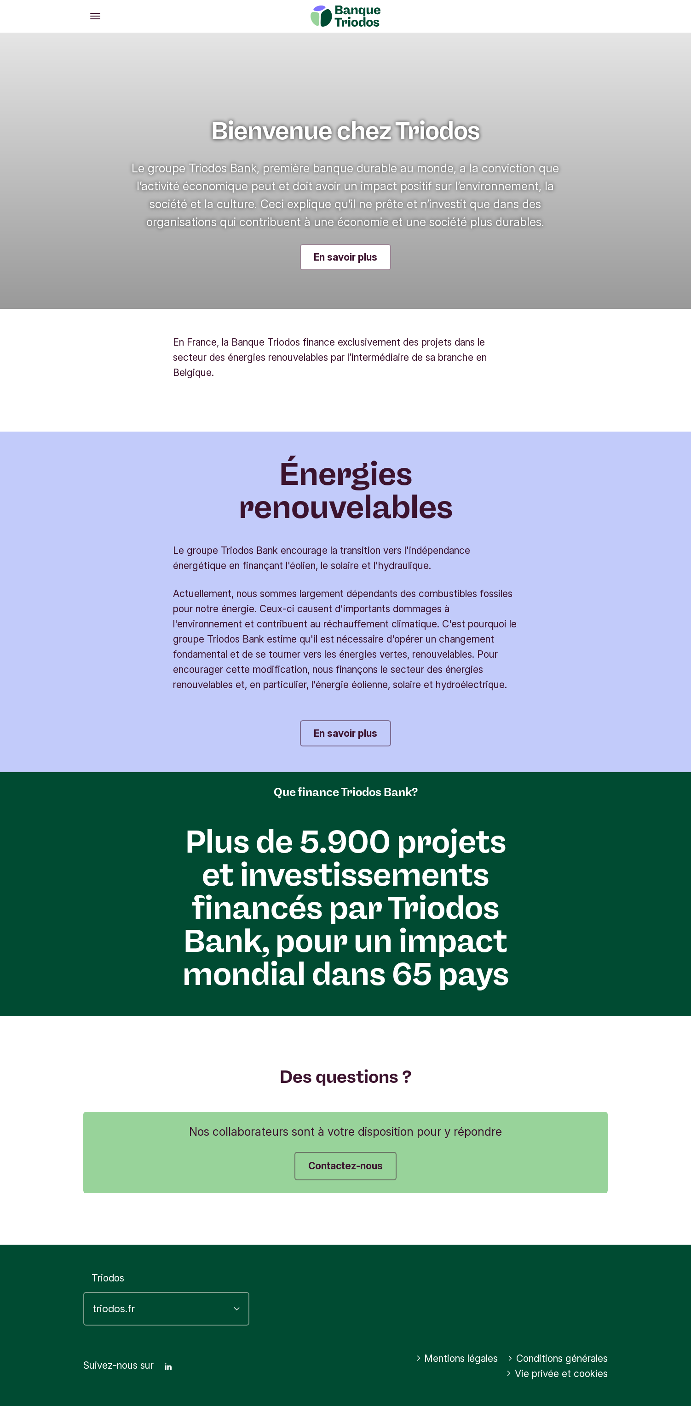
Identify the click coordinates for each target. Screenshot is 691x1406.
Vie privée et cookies (557, 1373)
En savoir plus (345, 257)
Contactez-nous (345, 1166)
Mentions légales (457, 1358)
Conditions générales (557, 1358)
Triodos (108, 1278)
